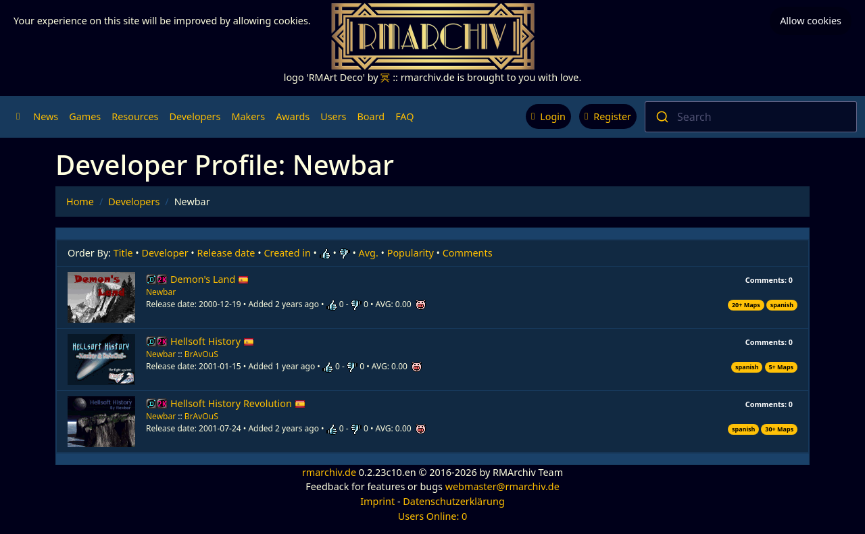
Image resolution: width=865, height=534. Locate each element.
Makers (248, 116)
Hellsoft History (212, 341)
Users (333, 116)
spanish (782, 304)
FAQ (404, 116)
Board (371, 116)
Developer (165, 252)
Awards (293, 116)
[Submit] (661, 117)
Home (80, 201)
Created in (287, 252)
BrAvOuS (201, 354)
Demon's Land (209, 279)
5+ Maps (780, 367)
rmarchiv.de (329, 472)
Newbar (161, 292)
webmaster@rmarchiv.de (502, 486)
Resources (135, 116)
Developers (194, 116)
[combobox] (751, 116)
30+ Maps (779, 429)
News (45, 116)
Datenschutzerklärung (453, 501)
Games (85, 116)
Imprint (377, 501)
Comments (468, 252)
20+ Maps (746, 304)
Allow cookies (810, 20)
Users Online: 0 (433, 516)
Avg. (368, 252)
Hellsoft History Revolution (237, 403)
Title (123, 252)
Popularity (410, 252)
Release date (226, 252)
